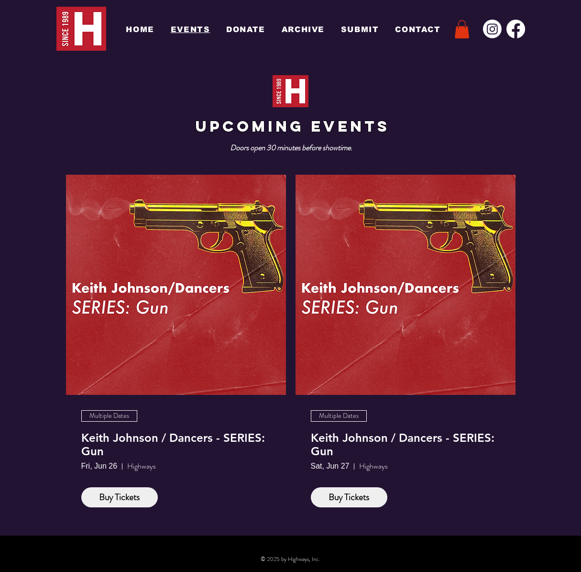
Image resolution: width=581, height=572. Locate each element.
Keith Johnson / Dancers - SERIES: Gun (173, 445)
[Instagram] (492, 29)
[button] (462, 29)
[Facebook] (515, 29)
